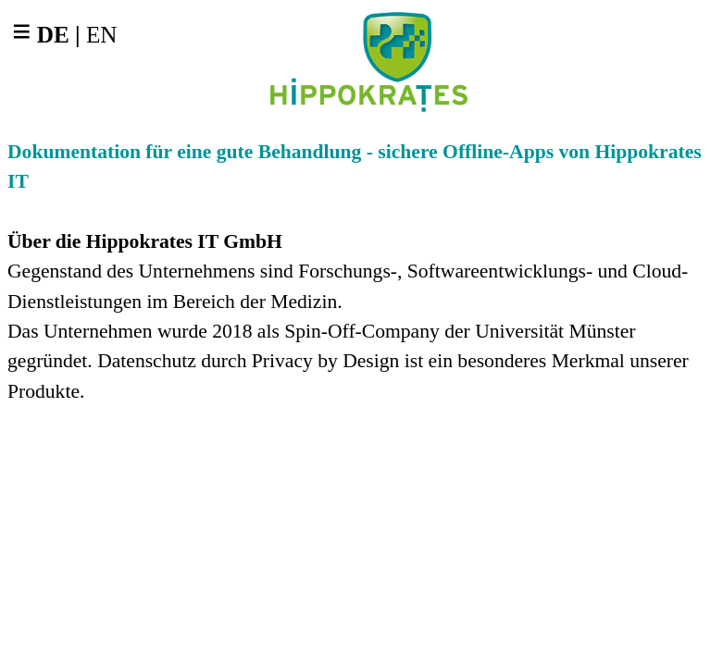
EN (102, 34)
